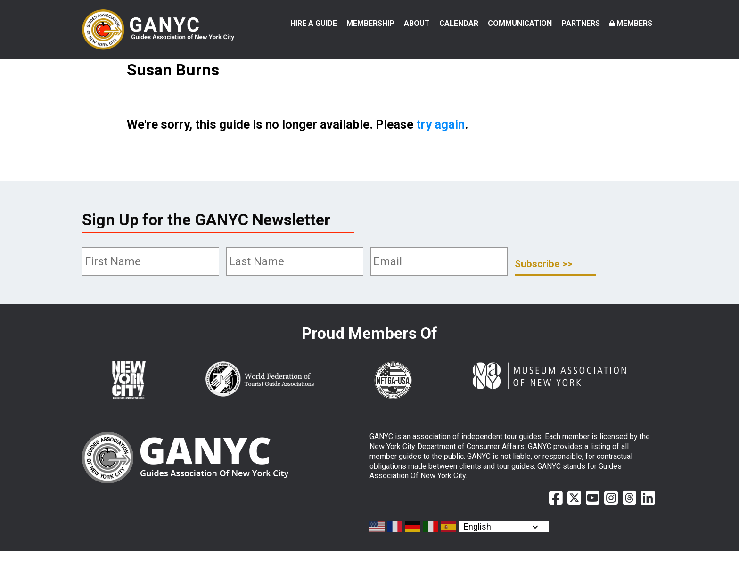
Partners (580, 23)
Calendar (458, 23)
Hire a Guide (313, 23)
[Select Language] (504, 538)
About (417, 23)
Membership (370, 23)
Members (634, 23)
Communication (520, 23)
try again (440, 137)
